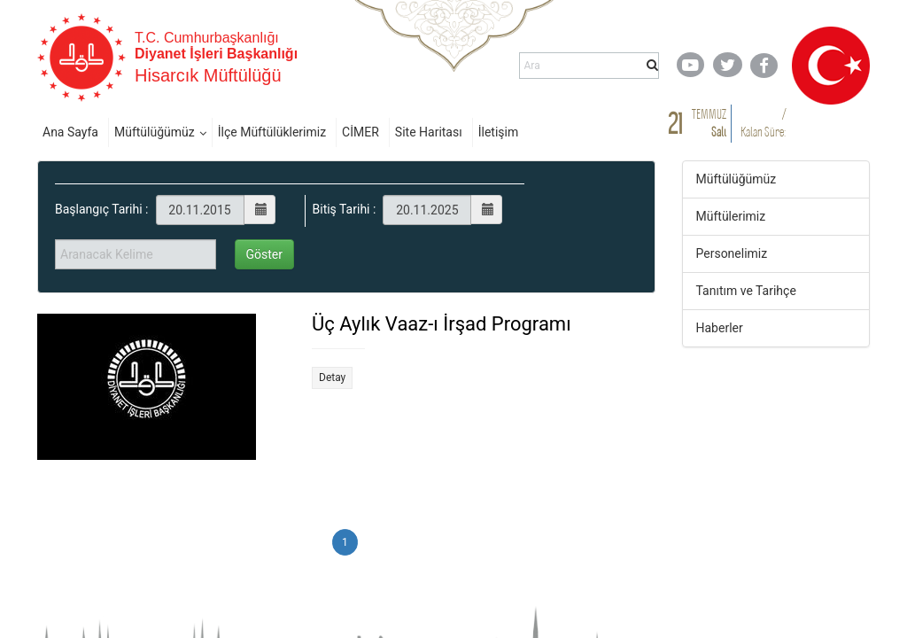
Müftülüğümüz (154, 132)
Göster (264, 254)
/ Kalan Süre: (763, 122)
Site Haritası (428, 132)
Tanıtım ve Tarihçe (746, 291)
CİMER (360, 132)
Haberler (719, 328)
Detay (332, 377)
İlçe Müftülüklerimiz (272, 132)
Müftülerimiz (731, 216)
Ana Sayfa (70, 132)
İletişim (498, 132)
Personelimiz (732, 253)
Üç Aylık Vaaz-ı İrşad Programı (441, 324)
